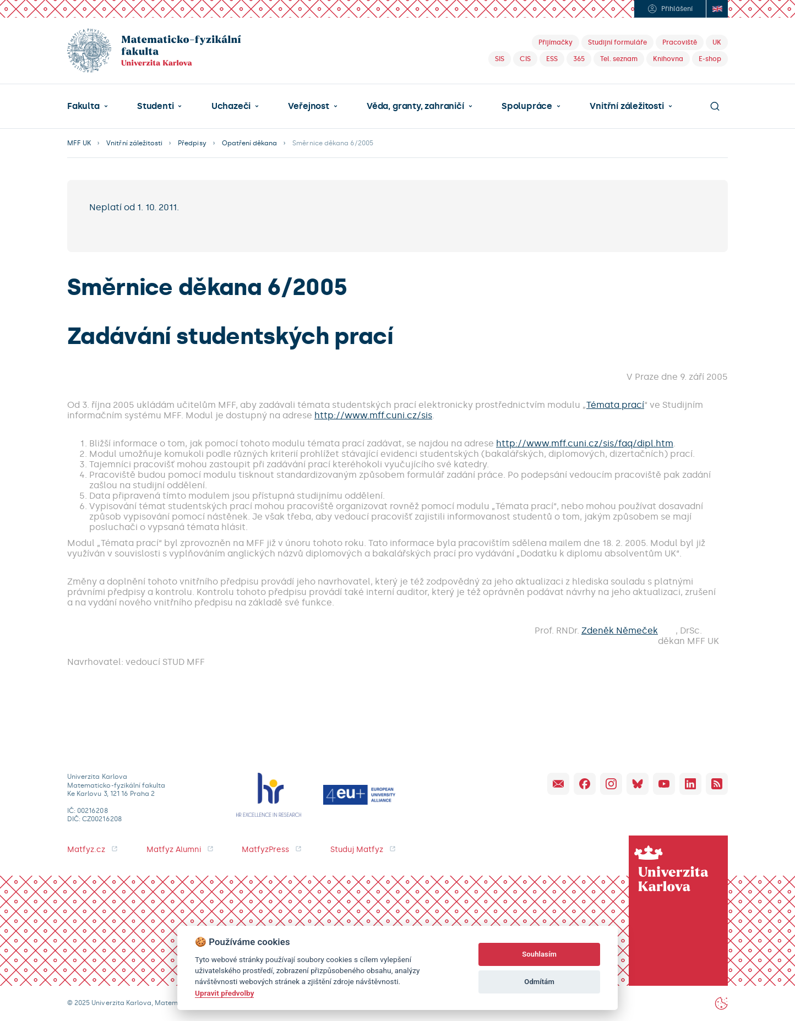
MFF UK (79, 143)
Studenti (155, 106)
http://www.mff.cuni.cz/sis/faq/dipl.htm (584, 443)
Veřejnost (308, 106)
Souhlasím (539, 954)
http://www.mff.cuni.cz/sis (373, 415)
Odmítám (539, 982)
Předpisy (192, 143)
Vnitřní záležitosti (626, 106)
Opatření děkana (249, 143)
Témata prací (615, 405)
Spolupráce (527, 106)
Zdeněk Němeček (619, 630)
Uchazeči (231, 106)
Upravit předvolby (224, 993)
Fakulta (83, 106)
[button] (87, 106)
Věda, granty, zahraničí (415, 106)
